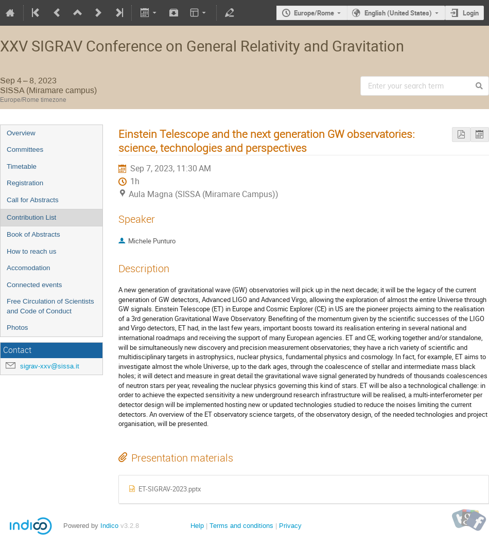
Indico (109, 525)
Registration (25, 183)
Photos (17, 327)
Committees (25, 149)
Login (471, 12)
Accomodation (28, 268)
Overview (21, 133)
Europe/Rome (314, 12)
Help (197, 525)
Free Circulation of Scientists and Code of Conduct (50, 306)
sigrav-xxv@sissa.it (49, 366)
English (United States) (398, 12)
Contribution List (31, 217)
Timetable (22, 166)
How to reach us (31, 251)
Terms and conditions (241, 525)
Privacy (290, 525)
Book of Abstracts (33, 234)
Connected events (34, 285)
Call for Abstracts (33, 200)
